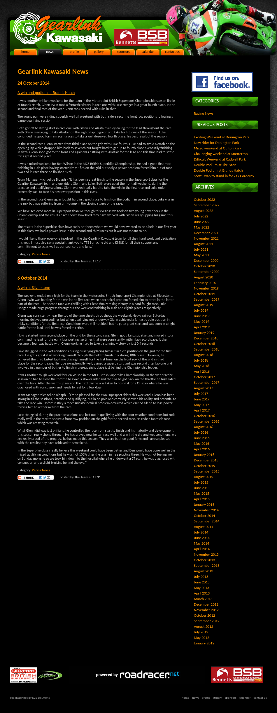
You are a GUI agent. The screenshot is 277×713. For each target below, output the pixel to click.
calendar (148, 52)
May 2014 (201, 543)
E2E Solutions (41, 698)
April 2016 (202, 449)
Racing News (41, 254)
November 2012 (206, 610)
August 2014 (203, 526)
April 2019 (202, 327)
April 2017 (202, 410)
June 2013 (202, 582)
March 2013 (203, 599)
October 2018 (204, 343)
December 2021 (206, 233)
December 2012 (206, 604)
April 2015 (202, 499)
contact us (172, 52)
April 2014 (202, 549)
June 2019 (202, 316)
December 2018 (206, 338)
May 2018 (201, 366)
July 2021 (201, 249)
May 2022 (201, 227)
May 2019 (201, 321)
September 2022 (206, 205)
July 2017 (201, 393)
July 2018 (201, 360)
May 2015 (201, 493)
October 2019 (204, 294)
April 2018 (202, 371)
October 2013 (204, 560)
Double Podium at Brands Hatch (218, 170)
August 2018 (203, 355)
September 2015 (206, 471)
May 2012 (201, 637)
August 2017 (203, 388)
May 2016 (201, 443)
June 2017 (202, 399)
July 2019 (201, 310)
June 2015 (202, 488)
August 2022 (203, 210)
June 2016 (202, 438)
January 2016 (204, 454)
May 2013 (201, 587)
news (49, 52)
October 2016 (204, 416)
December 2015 (206, 460)
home (25, 52)
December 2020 (206, 260)
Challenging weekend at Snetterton (221, 153)
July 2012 (201, 632)
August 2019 (203, 305)
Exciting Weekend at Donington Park (222, 137)
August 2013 (203, 571)
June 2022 (202, 221)
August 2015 (203, 477)
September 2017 (206, 382)
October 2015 (204, 465)
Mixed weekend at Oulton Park (217, 148)
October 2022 (204, 199)
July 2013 (201, 576)
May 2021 (201, 255)
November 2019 (206, 288)
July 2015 (201, 482)
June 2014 (202, 538)
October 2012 (204, 615)
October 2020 (204, 266)
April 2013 (202, 593)
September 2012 (206, 621)
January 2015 (204, 504)
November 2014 (206, 510)
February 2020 (205, 282)
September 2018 (206, 349)
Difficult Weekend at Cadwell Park (220, 159)
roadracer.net (19, 698)
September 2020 (206, 271)
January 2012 (204, 643)
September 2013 (206, 565)
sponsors (123, 52)
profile (74, 52)
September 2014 (206, 521)
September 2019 (206, 299)
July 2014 (201, 532)
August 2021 (203, 244)
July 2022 (201, 216)
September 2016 (206, 421)
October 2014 (204, 515)
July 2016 (201, 432)
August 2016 (203, 427)
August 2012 (203, 626)
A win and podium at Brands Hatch (46, 92)
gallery (99, 52)
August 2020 (203, 277)
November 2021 (206, 238)
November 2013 (206, 554)
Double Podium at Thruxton (215, 165)
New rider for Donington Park (216, 142)
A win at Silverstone (33, 287)
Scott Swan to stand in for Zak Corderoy (224, 176)
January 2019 (204, 332)
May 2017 (201, 404)
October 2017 (204, 377)
